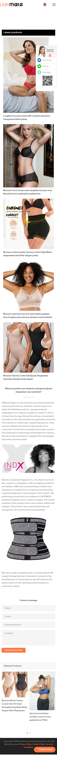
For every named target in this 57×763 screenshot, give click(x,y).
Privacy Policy (26, 744)
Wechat (45, 66)
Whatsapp (46, 72)
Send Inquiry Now (13, 650)
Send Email (47, 60)
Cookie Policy (39, 744)
